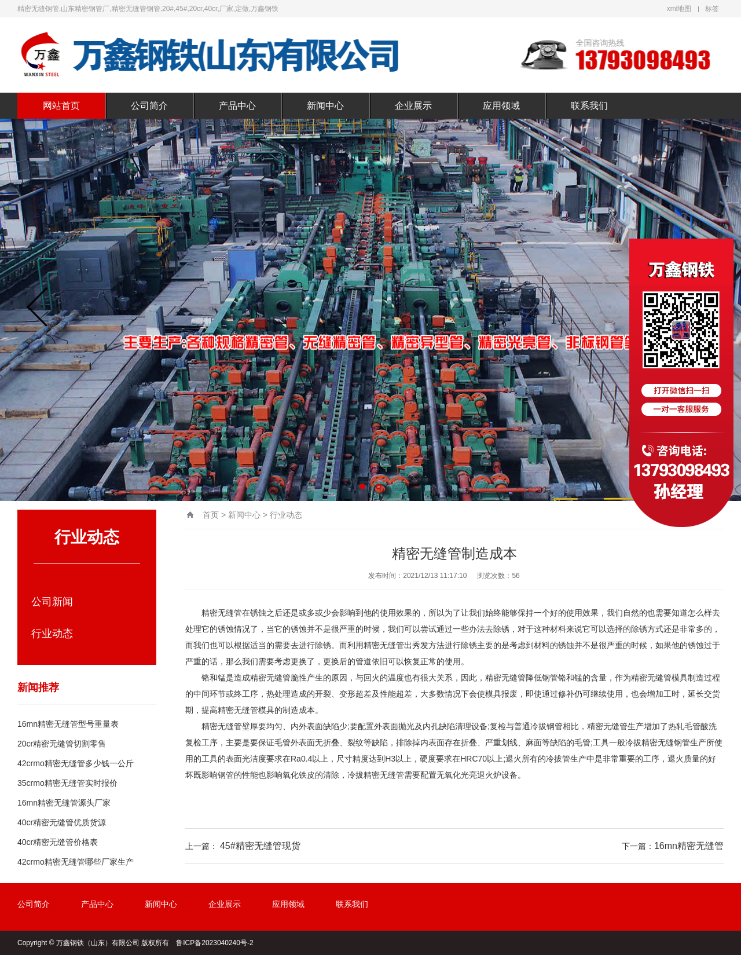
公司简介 (149, 106)
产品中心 (237, 106)
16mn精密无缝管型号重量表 (68, 724)
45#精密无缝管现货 (260, 846)
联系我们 (589, 106)
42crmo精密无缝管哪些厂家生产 (75, 861)
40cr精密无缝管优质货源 (61, 822)
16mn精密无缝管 (689, 846)
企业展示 (413, 106)
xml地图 (679, 9)
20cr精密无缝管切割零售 (61, 743)
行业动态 (52, 633)
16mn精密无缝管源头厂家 (64, 802)
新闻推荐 (38, 687)
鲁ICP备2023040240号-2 (214, 943)
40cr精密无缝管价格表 (57, 842)
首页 (211, 514)
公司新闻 (52, 602)
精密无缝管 (221, 612)
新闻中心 (325, 106)
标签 (712, 9)
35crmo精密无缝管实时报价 (67, 783)
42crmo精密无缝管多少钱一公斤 (75, 763)
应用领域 (501, 106)
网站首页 (61, 106)
